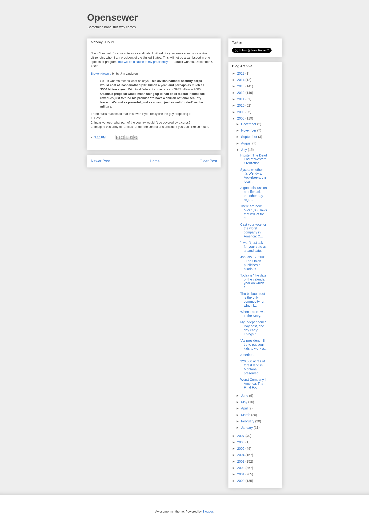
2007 (241, 436)
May (244, 402)
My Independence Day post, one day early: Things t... (253, 328)
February (248, 421)
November (249, 130)
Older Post (208, 161)
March (246, 415)
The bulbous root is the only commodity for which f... (252, 299)
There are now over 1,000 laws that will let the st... (253, 212)
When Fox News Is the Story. (252, 314)
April (245, 408)
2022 (241, 73)
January (247, 427)
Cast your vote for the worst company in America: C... (253, 230)
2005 (241, 448)
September (249, 137)
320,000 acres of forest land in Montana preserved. (252, 367)
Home (155, 161)
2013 (241, 86)
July (244, 150)
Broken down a (101, 73)
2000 (241, 481)
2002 (241, 468)
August (246, 143)
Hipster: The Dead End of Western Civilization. (253, 159)
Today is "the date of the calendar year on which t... (253, 281)
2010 (241, 105)
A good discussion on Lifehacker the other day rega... (253, 193)
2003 (241, 461)
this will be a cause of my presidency (143, 62)
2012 (241, 93)
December (249, 124)
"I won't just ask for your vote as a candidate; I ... (253, 246)
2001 (241, 474)
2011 (241, 99)
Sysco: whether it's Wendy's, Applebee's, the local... (253, 175)
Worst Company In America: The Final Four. (254, 383)
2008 (241, 118)
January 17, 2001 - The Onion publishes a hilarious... (253, 263)
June (245, 395)
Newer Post (100, 161)
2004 (241, 455)
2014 (241, 80)
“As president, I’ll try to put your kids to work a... (253, 344)
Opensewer (112, 17)
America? (247, 355)
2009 (241, 112)
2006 (241, 442)
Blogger (207, 511)
